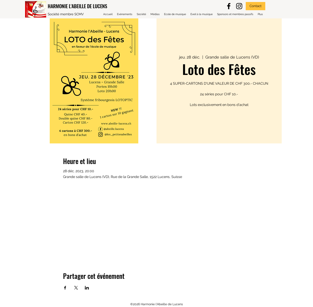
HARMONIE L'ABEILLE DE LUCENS (77, 6)
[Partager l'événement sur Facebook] (65, 287)
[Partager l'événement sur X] (76, 287)
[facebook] (229, 6)
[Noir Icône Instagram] (239, 6)
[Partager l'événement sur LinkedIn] (87, 287)
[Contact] (255, 6)
